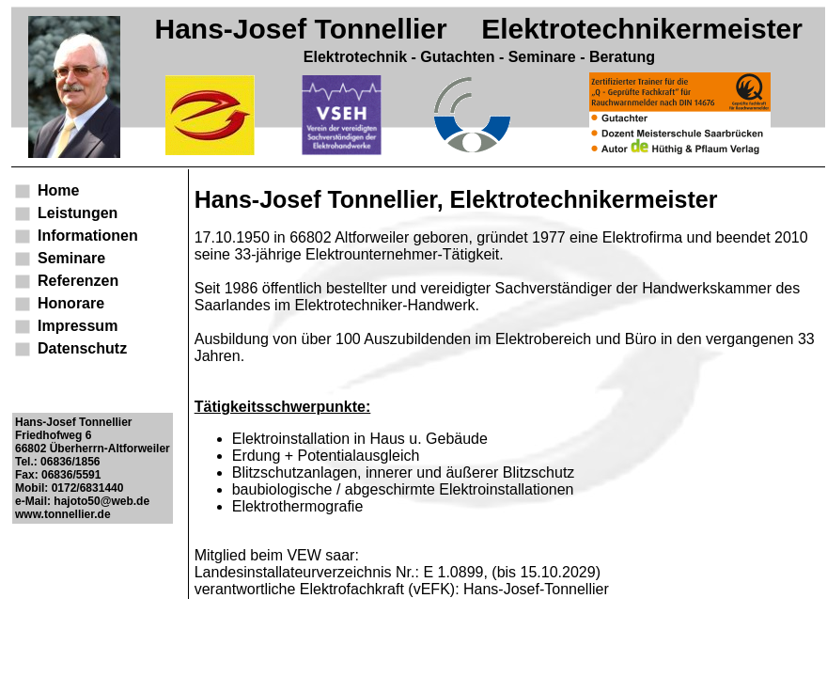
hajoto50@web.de (101, 501)
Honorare (71, 303)
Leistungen (77, 213)
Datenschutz (82, 348)
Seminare (71, 258)
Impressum (77, 326)
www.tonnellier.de (63, 514)
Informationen (88, 236)
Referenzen (78, 281)
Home (58, 190)
